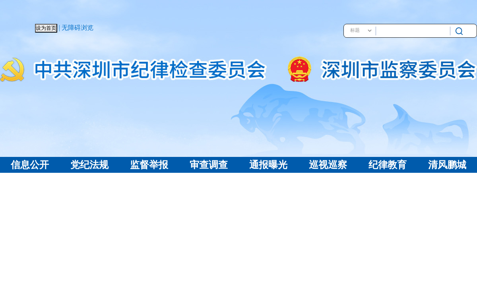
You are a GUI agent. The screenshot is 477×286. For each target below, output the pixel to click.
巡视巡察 (328, 165)
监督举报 (149, 165)
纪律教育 (387, 165)
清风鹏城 (447, 165)
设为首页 (46, 28)
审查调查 (209, 165)
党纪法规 (89, 165)
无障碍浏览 (77, 27)
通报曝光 (268, 165)
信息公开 (30, 165)
